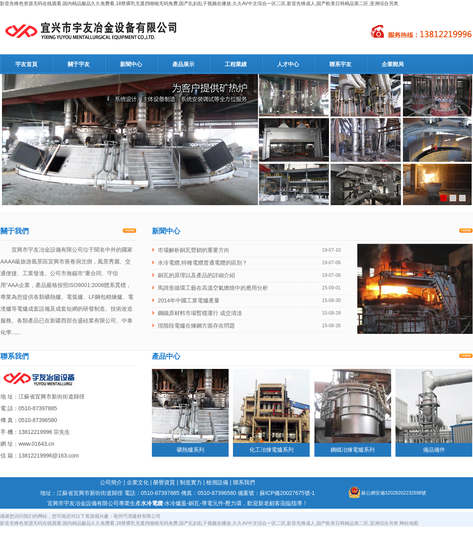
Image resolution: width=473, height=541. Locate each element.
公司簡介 (111, 482)
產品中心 (166, 356)
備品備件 (434, 450)
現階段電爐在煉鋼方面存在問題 (196, 325)
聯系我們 (14, 356)
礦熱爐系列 (190, 450)
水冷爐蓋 (175, 503)
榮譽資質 (164, 482)
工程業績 (236, 64)
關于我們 (14, 231)
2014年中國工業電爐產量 (189, 300)
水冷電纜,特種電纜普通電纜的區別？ (203, 262)
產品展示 (183, 64)
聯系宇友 (340, 64)
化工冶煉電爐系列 (271, 450)
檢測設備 (217, 482)
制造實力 (191, 482)
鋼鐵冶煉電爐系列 (353, 450)
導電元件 (212, 503)
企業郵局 (393, 64)
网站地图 (408, 523)
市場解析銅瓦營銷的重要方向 (193, 250)
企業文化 (138, 482)
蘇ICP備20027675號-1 (287, 493)
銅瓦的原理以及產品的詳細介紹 (196, 275)
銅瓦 (194, 503)
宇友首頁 (26, 64)
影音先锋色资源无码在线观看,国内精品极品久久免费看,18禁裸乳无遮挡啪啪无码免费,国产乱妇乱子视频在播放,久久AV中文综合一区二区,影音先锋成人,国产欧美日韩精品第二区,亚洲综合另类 (199, 3)
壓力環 (233, 503)
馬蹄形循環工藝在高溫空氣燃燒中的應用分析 (213, 288)
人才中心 (288, 64)
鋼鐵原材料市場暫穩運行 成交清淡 (200, 313)
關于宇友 (79, 64)
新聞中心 (131, 64)
